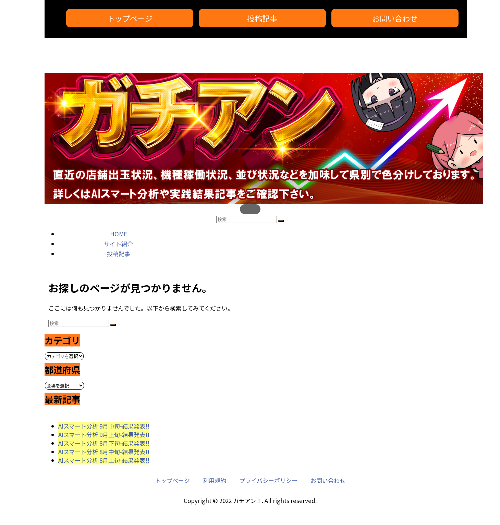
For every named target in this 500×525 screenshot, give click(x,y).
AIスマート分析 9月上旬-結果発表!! (103, 434)
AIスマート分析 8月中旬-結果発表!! (103, 451)
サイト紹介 (118, 243)
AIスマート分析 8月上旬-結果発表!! (103, 460)
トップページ (130, 18)
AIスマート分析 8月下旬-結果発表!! (103, 443)
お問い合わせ (394, 18)
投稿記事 (262, 18)
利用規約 (214, 480)
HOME (118, 233)
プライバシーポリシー (268, 480)
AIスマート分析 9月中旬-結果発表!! (103, 426)
